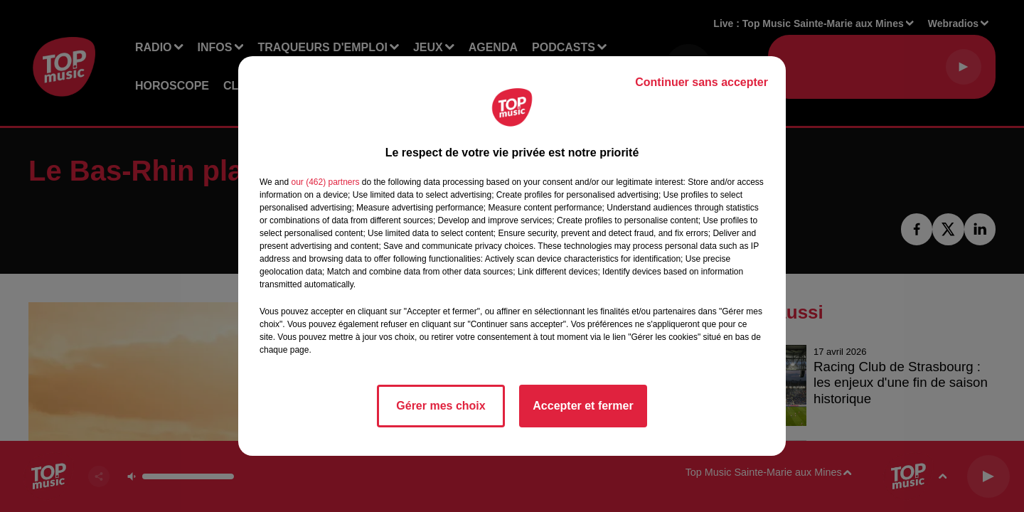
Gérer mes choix (440, 406)
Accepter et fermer (583, 406)
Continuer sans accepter (701, 82)
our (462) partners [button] (325, 182)
